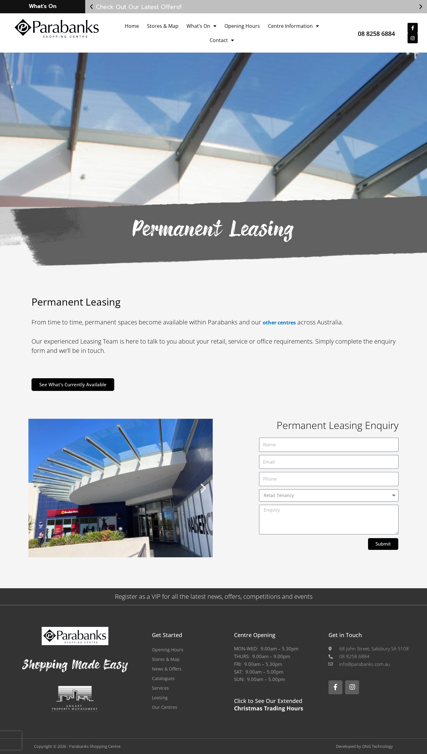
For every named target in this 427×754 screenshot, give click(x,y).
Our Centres (165, 707)
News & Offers (167, 669)
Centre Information (293, 26)
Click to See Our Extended (268, 704)
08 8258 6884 (369, 32)
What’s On (201, 26)
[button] (91, 7)
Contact (222, 40)
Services (160, 688)
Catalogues (163, 678)
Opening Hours (242, 26)
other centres (283, 322)
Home (132, 26)
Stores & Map (162, 26)
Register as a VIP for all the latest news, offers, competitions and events (213, 596)
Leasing (160, 697)
